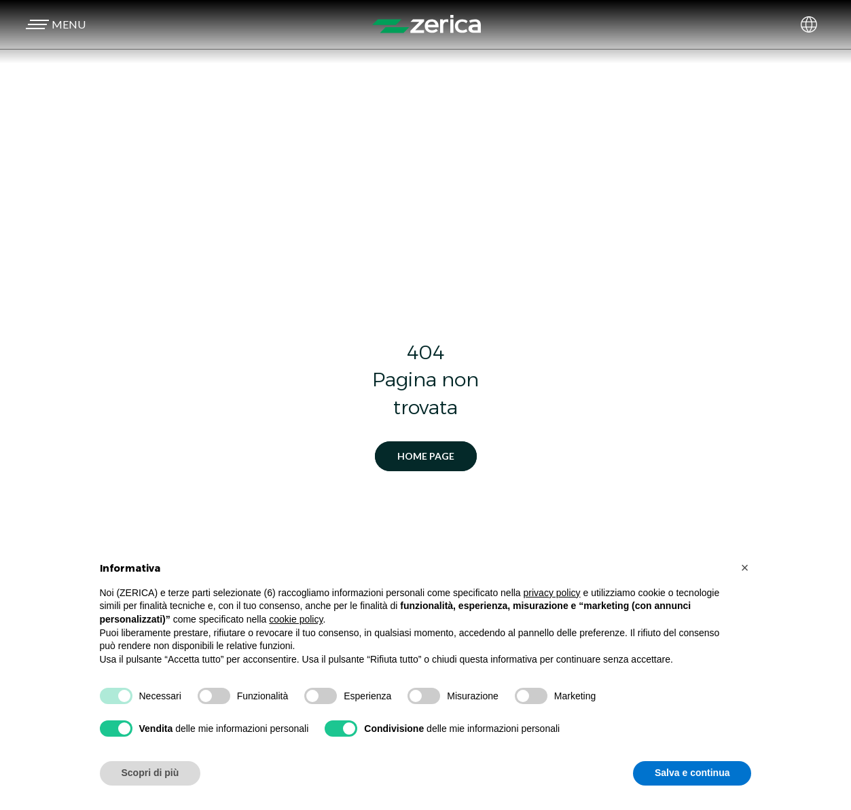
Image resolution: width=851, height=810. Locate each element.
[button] (54, 24)
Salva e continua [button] (692, 772)
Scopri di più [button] (150, 772)
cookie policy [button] (296, 619)
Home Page (425, 456)
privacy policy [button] (552, 592)
